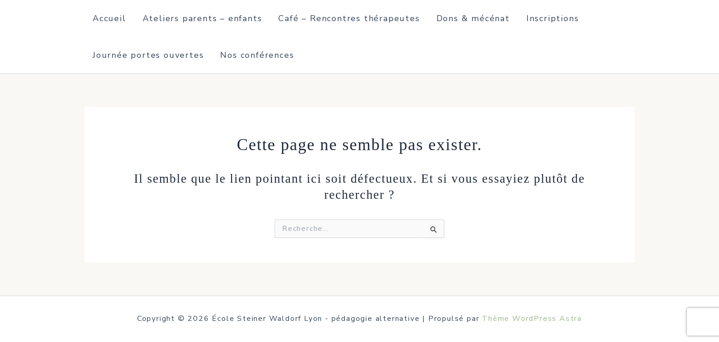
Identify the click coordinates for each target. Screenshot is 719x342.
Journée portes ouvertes (148, 55)
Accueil (109, 18)
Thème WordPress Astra (532, 319)
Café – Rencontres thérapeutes (349, 18)
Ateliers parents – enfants (202, 18)
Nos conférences (257, 55)
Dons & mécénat (473, 18)
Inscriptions (552, 18)
